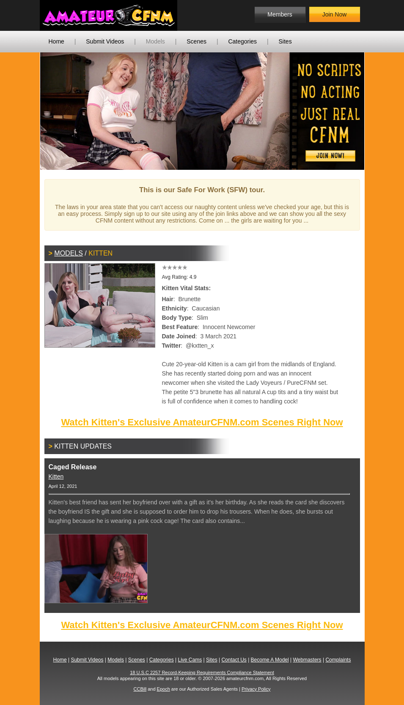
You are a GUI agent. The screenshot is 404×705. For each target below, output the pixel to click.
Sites (285, 41)
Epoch (163, 688)
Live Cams (190, 660)
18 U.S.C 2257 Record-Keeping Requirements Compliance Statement (202, 672)
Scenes (196, 41)
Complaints (338, 660)
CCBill (140, 688)
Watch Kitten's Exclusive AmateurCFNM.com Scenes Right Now (202, 422)
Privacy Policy (256, 688)
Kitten (56, 476)
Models (155, 41)
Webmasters (307, 660)
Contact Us (233, 660)
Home (56, 41)
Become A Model (270, 660)
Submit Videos (105, 41)
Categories (242, 41)
